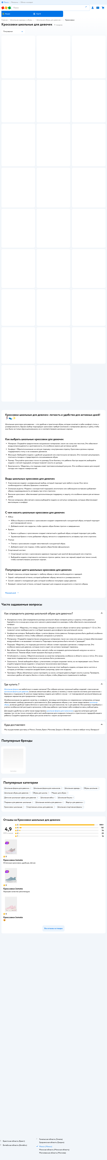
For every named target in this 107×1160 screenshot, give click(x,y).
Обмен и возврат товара (53, 1124)
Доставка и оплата (53, 1121)
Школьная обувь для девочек (48, 20)
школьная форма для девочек (16, 853)
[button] (37, 14)
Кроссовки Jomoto (13, 1021)
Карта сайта (53, 1140)
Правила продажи (53, 1127)
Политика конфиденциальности (53, 1131)
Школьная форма (11, 851)
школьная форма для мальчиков (60, 872)
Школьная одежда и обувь (21, 20)
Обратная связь (53, 1137)
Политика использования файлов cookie (53, 1134)
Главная (4, 20)
